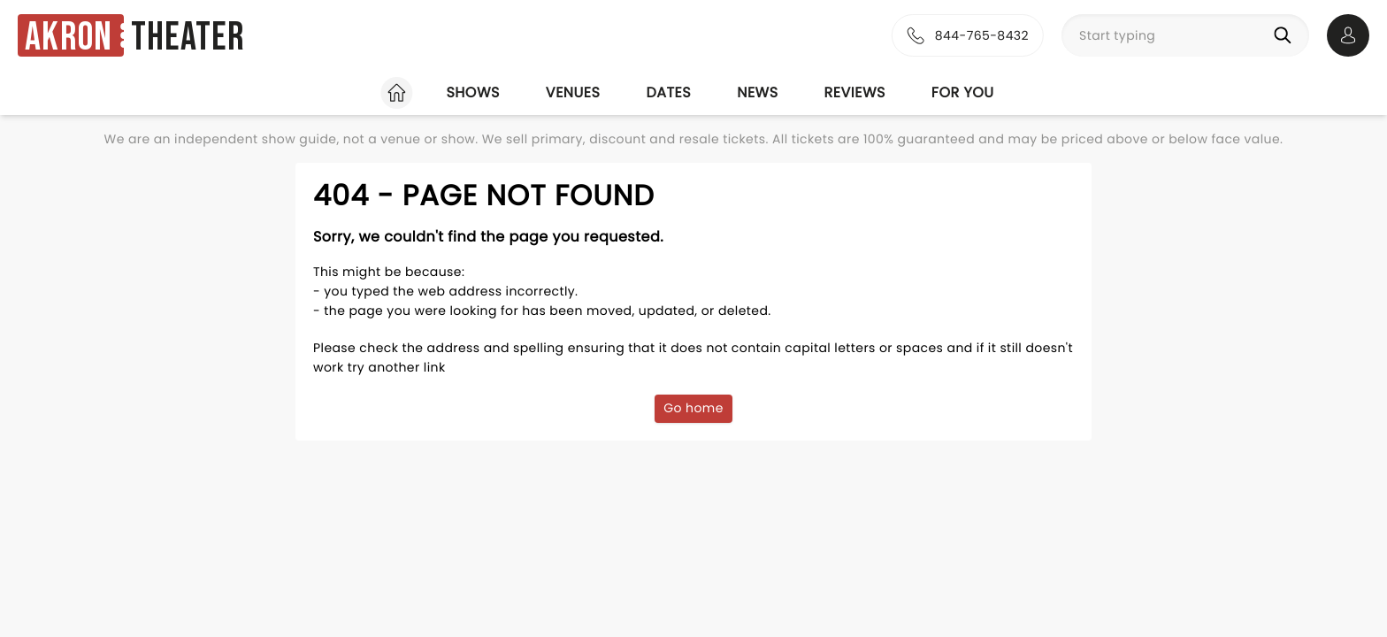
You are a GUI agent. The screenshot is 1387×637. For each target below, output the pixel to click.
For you (962, 92)
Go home (693, 408)
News (757, 92)
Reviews (854, 92)
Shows (472, 92)
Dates (668, 92)
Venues (573, 92)
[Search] (1286, 35)
